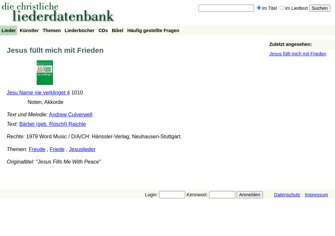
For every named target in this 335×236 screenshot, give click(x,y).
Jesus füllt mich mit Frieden (297, 53)
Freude (37, 149)
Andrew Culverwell (71, 114)
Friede (57, 149)
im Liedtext (294, 8)
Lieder (9, 30)
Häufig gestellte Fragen (153, 30)
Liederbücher (80, 30)
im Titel (267, 8)
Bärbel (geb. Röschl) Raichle (52, 124)
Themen (52, 30)
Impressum (316, 194)
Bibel (117, 30)
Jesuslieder (82, 149)
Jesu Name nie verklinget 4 (38, 92)
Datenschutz (287, 194)
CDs (103, 30)
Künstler (29, 30)
